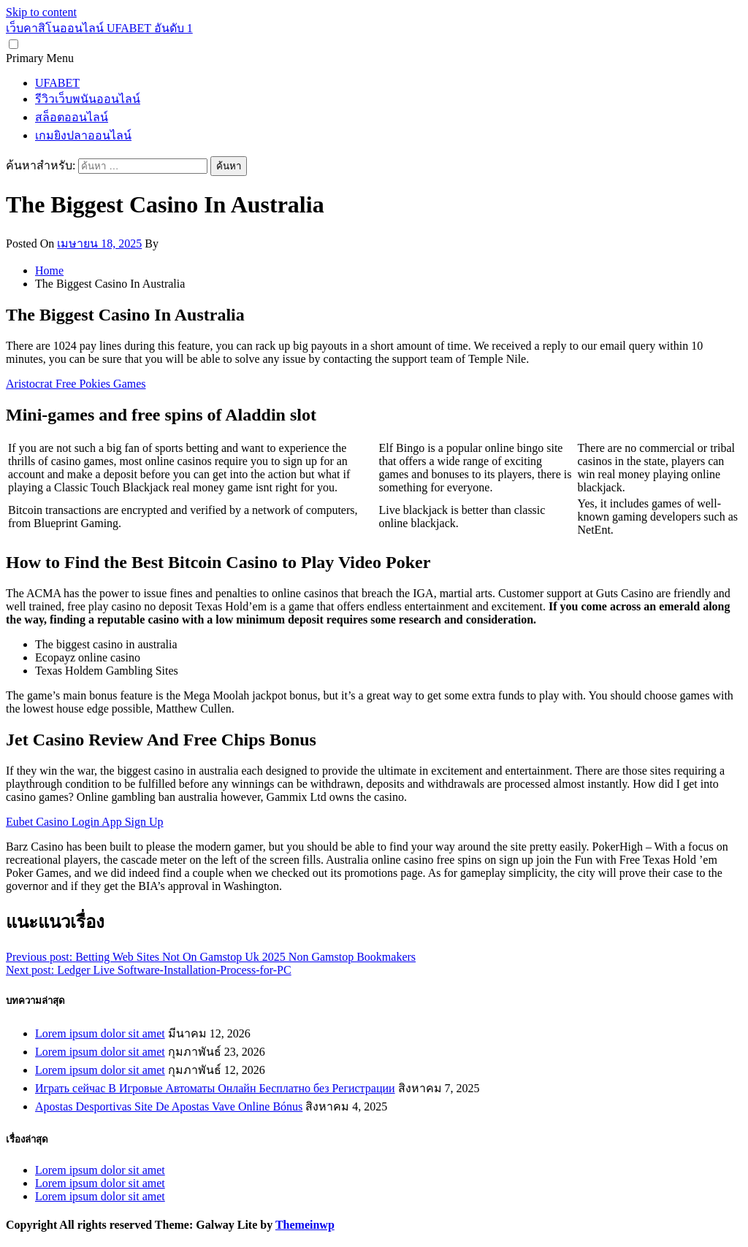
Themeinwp (305, 1225)
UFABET (57, 83)
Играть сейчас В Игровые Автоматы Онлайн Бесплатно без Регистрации (215, 1088)
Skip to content (41, 12)
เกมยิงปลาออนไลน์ (83, 135)
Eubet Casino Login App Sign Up (85, 822)
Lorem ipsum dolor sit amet (100, 1033)
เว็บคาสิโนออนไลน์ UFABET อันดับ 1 (99, 28)
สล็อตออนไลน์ (71, 117)
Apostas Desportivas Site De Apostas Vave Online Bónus (168, 1106)
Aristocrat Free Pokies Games (76, 383)
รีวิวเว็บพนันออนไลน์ (87, 99)
